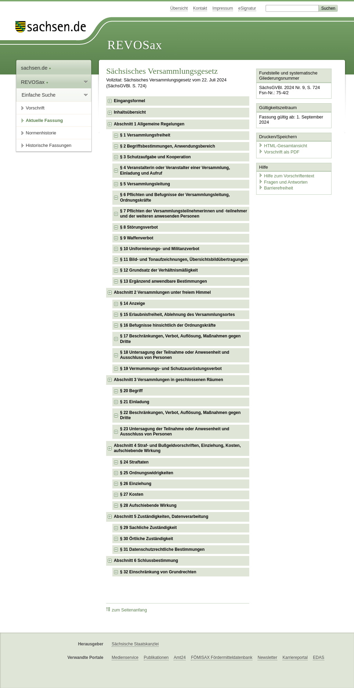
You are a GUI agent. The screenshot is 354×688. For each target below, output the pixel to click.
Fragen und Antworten (283, 181)
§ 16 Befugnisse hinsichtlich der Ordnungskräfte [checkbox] (168, 325)
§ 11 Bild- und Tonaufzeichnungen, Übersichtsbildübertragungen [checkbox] (184, 259)
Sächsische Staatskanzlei (135, 644)
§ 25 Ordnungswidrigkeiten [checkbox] (146, 472)
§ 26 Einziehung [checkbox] (135, 483)
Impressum (223, 8)
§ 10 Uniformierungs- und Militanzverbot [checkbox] (159, 248)
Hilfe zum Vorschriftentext (286, 175)
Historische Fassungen (49, 145)
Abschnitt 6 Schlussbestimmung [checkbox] (146, 560)
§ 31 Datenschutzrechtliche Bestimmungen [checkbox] (162, 549)
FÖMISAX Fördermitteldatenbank (221, 657)
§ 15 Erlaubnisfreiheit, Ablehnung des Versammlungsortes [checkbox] (177, 314)
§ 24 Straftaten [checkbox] (134, 462)
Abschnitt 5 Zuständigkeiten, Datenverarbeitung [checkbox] (161, 516)
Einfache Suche (39, 95)
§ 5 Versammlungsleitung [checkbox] (145, 184)
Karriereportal (295, 657)
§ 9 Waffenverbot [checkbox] (136, 238)
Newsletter (267, 657)
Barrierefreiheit (276, 188)
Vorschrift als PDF (279, 151)
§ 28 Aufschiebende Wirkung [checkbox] (148, 505)
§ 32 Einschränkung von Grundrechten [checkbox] (158, 572)
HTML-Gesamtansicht (283, 145)
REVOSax (134, 45)
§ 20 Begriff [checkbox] (131, 390)
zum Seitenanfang (126, 609)
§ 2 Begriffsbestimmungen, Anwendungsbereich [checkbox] (167, 146)
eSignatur (247, 8)
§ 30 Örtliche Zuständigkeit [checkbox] (146, 538)
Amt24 (180, 657)
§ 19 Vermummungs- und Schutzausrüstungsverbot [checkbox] (171, 368)
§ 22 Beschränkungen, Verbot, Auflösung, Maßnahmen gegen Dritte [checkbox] (180, 415)
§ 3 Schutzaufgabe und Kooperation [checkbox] (155, 157)
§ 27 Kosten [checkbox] (131, 494)
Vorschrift (35, 108)
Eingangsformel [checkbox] (129, 100)
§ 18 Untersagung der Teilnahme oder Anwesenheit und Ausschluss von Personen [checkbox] (174, 355)
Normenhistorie (41, 132)
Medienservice (125, 657)
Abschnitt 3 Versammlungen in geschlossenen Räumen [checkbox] (168, 379)
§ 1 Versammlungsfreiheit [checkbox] (145, 135)
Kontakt (200, 8)
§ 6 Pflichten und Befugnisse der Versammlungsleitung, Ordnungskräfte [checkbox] (175, 197)
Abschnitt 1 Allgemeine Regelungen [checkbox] (149, 124)
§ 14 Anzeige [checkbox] (132, 303)
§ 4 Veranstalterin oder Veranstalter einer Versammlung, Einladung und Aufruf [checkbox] (175, 170)
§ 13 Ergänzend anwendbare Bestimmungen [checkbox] (163, 281)
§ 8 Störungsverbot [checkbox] (139, 227)
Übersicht (179, 8)
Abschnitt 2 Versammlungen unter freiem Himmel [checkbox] (162, 292)
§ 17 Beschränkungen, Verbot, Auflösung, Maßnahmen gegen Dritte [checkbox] (180, 339)
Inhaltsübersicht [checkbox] (130, 112)
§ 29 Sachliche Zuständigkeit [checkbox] (148, 527)
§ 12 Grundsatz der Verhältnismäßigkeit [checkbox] (159, 270)
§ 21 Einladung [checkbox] (134, 401)
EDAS (318, 657)
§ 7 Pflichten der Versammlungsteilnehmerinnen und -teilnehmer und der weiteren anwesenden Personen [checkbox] (183, 214)
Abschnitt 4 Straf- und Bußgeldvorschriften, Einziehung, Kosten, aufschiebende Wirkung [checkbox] (177, 448)
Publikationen (156, 657)
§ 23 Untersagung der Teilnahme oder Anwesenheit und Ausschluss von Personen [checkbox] (174, 431)
